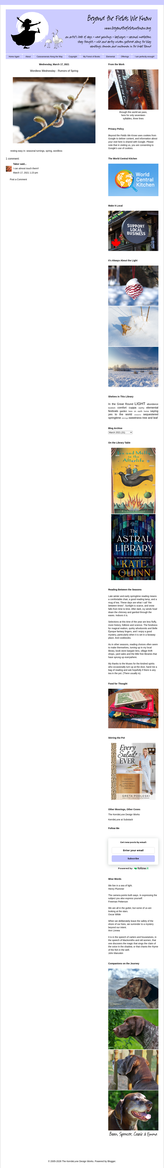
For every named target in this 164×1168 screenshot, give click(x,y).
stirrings (125, 418)
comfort (122, 407)
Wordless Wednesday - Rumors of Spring (54, 70)
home (146, 411)
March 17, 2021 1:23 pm (25, 172)
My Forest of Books (91, 56)
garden (123, 411)
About (28, 56)
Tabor (16, 164)
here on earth (135, 411)
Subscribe (133, 858)
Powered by (133, 868)
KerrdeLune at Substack (120, 819)
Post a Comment (18, 179)
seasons (137, 415)
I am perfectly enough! (144, 56)
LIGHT (139, 404)
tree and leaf (150, 417)
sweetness (135, 417)
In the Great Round (120, 404)
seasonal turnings (35, 151)
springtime (114, 417)
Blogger (111, 1161)
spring (49, 151)
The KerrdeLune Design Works (124, 814)
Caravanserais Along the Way (50, 56)
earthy (141, 408)
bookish (111, 408)
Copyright (73, 56)
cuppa (132, 407)
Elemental (110, 56)
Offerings (125, 56)
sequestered (150, 414)
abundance (152, 404)
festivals (113, 411)
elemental (152, 407)
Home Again (14, 56)
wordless (57, 151)
